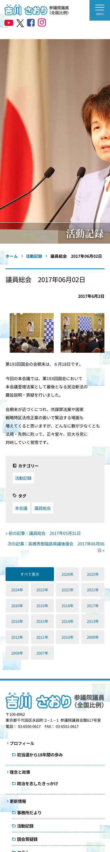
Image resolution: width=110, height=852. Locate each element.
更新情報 (18, 801)
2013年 (93, 621)
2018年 (68, 605)
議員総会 (42, 508)
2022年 (68, 590)
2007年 (42, 653)
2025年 (93, 574)
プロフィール (22, 743)
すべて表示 (29, 574)
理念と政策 (20, 772)
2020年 (17, 605)
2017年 (93, 605)
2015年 (42, 621)
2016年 (17, 621)
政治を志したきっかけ (37, 783)
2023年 (42, 590)
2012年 (17, 637)
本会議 (21, 508)
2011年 (42, 637)
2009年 (93, 637)
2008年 (17, 653)
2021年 (93, 590)
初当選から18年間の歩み (40, 754)
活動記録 (23, 478)
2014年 (68, 621)
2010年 (68, 637)
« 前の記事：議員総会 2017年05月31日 (43, 533)
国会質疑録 (27, 839)
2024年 (17, 590)
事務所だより (29, 812)
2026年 (68, 574)
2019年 (42, 605)
